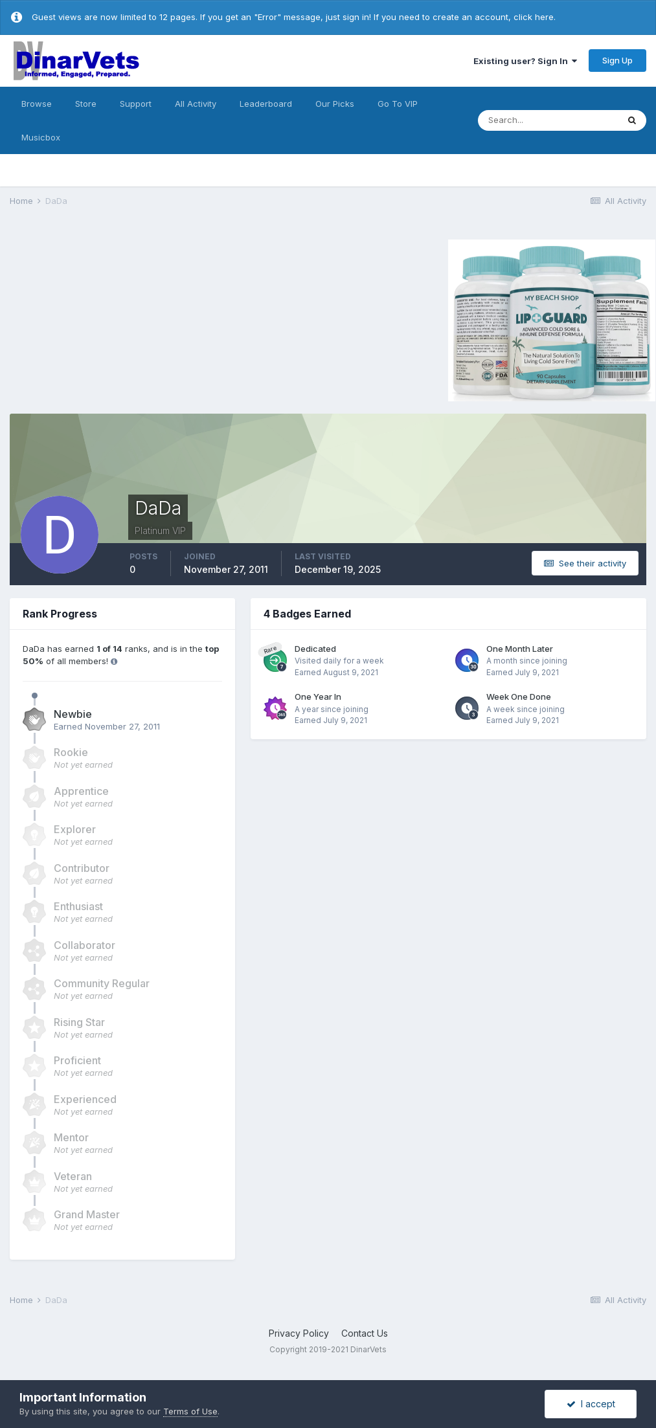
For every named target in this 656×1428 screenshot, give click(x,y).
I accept (591, 1403)
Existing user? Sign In (525, 61)
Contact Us (364, 1333)
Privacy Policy (299, 1333)
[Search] (548, 120)
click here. (535, 17)
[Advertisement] (119, 318)
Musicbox (40, 137)
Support (136, 103)
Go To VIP (398, 103)
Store (85, 103)
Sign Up (617, 60)
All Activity (195, 103)
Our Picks (334, 103)
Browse (36, 103)
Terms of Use (190, 1411)
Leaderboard (266, 103)
